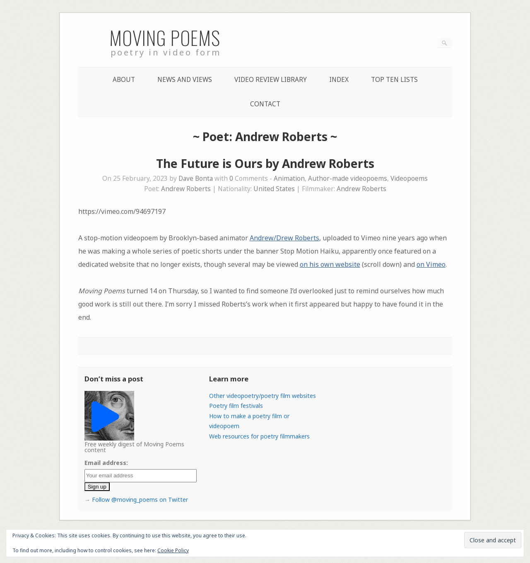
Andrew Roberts (186, 188)
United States (274, 188)
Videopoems (409, 178)
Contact (265, 104)
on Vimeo (431, 264)
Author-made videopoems (347, 178)
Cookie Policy (173, 550)
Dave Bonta (195, 178)
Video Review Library (270, 79)
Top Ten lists (394, 79)
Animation (289, 178)
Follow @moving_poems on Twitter (140, 499)
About (124, 79)
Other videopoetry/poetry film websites (262, 396)
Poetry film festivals (236, 406)
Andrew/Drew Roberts (284, 237)
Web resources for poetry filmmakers (259, 436)
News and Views (184, 79)
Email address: (106, 463)
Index (339, 79)
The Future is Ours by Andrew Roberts (265, 163)
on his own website (330, 264)
